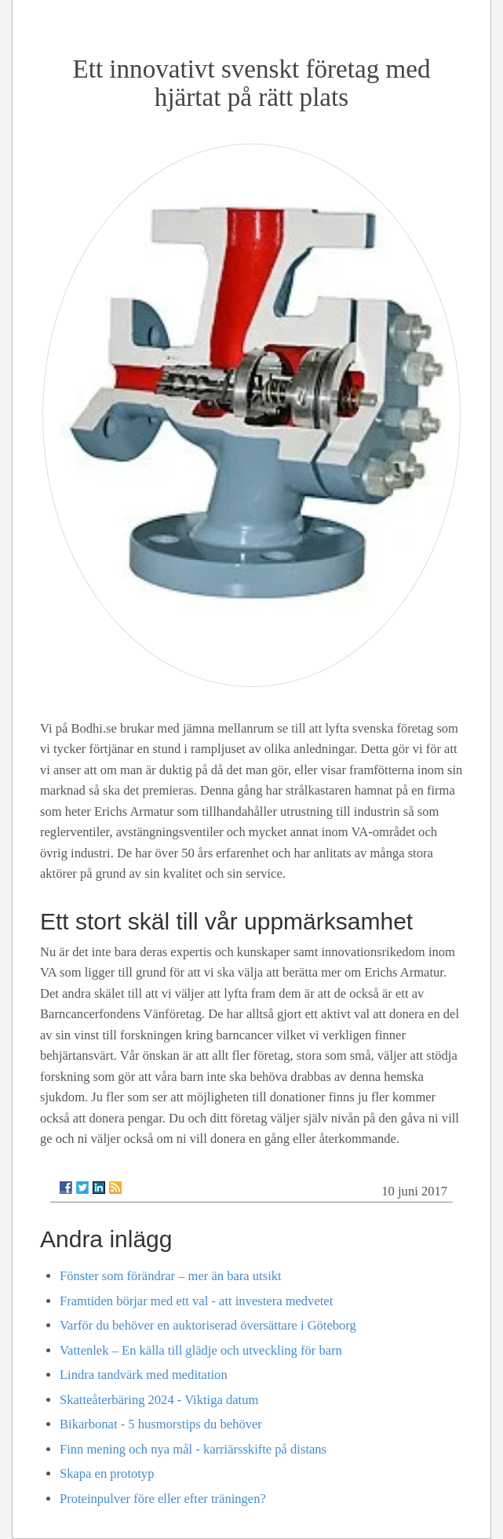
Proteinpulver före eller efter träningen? (163, 1498)
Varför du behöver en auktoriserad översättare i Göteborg (208, 1325)
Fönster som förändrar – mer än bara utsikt (171, 1275)
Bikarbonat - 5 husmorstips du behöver (161, 1424)
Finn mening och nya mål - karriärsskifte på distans (193, 1449)
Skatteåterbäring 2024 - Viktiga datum (159, 1399)
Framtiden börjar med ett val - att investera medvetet (196, 1300)
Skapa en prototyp (107, 1473)
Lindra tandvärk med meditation (144, 1374)
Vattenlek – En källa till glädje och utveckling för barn (201, 1350)
